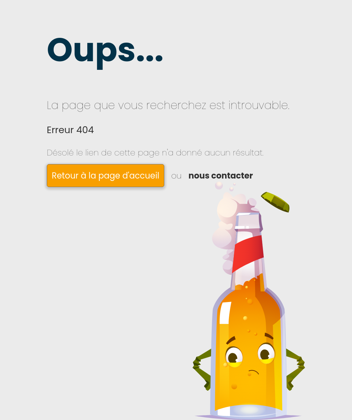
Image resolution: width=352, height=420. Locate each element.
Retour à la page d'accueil (106, 175)
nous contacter (220, 175)
